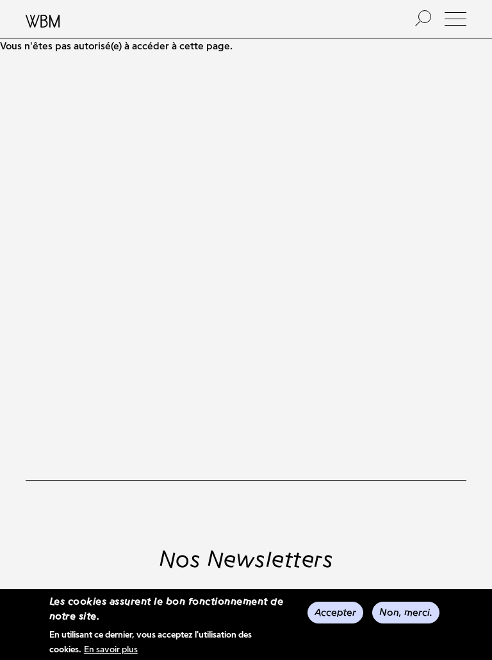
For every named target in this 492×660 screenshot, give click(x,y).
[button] (455, 19)
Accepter (335, 613)
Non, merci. (405, 613)
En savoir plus (111, 650)
